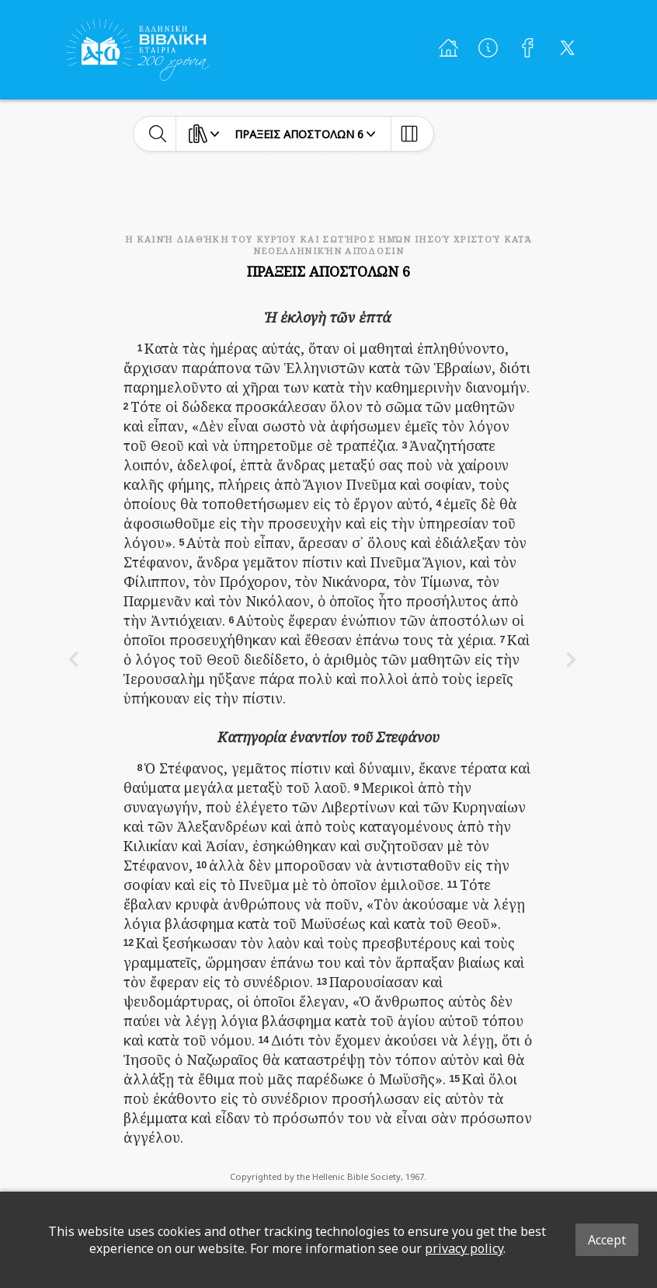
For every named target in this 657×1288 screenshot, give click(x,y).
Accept (607, 1239)
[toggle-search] (158, 134)
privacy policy (464, 1248)
